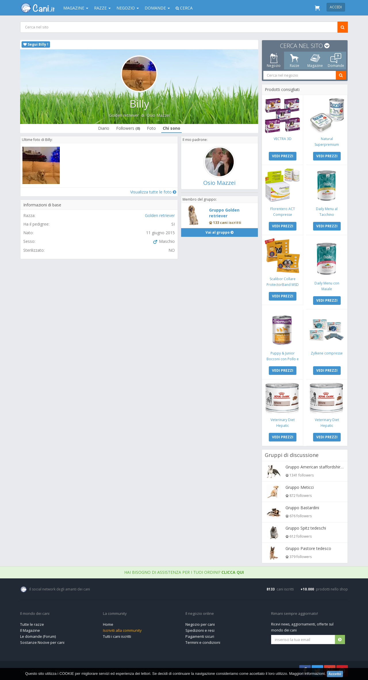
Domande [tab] (336, 60)
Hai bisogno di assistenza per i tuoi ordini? (184, 572)
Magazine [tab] (315, 60)
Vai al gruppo (219, 232)
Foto (151, 128)
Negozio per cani (200, 624)
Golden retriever (124, 115)
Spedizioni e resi (199, 630)
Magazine (75, 8)
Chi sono (171, 128)
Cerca (184, 8)
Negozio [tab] (274, 60)
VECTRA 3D (283, 138)
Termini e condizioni (202, 642)
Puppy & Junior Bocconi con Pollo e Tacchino (283, 359)
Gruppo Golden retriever (224, 212)
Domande (157, 8)
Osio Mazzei (158, 115)
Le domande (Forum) (38, 636)
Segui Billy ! (35, 44)
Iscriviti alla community (122, 630)
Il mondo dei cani (34, 613)
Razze (102, 8)
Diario (103, 128)
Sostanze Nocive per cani (42, 642)
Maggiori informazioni (307, 673)
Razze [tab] (295, 60)
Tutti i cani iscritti (117, 636)
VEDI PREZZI (282, 156)
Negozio (127, 8)
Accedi (336, 7)
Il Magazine (30, 630)
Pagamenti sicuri (199, 636)
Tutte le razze (32, 624)
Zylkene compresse (327, 353)
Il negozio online (199, 613)
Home (108, 624)
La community (115, 613)
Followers (128, 128)
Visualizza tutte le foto (153, 192)
